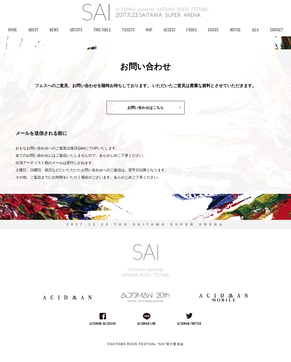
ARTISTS (76, 30)
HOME (12, 30)
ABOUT (33, 30)
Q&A (255, 30)
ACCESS (169, 30)
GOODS (213, 30)
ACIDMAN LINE (146, 324)
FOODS (191, 30)
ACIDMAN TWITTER (189, 324)
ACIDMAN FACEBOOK (103, 324)
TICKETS (128, 30)
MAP (149, 30)
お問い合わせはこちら (145, 108)
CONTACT (276, 30)
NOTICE (235, 30)
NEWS (54, 30)
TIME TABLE (102, 30)
